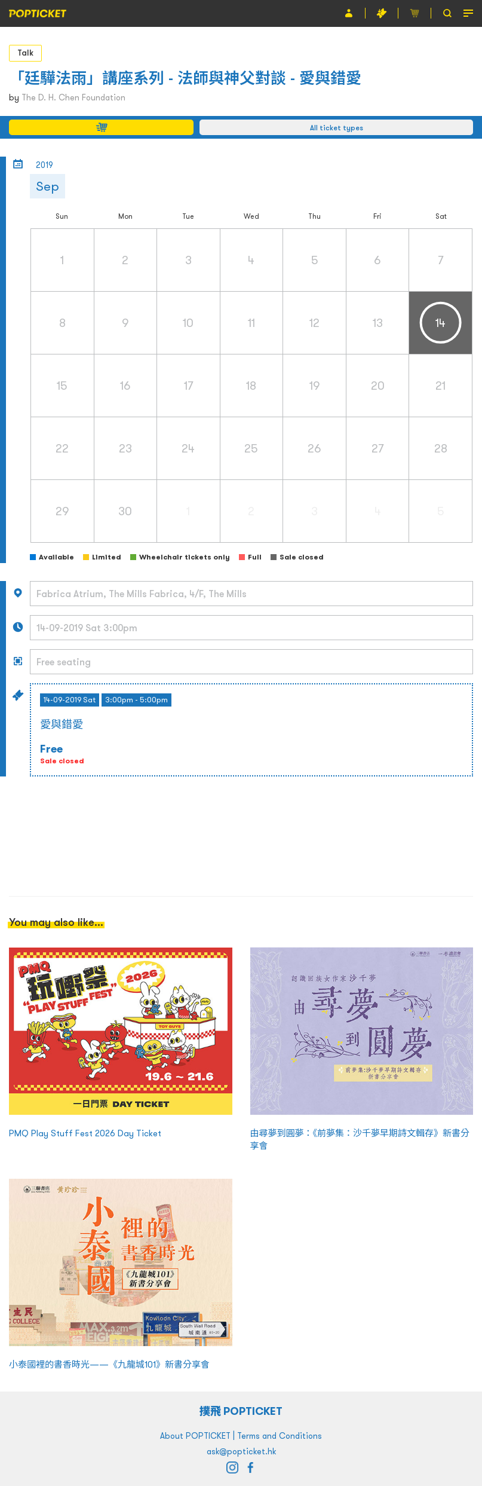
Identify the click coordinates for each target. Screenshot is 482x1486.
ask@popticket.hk (241, 1451)
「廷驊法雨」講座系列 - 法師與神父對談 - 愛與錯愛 (185, 78)
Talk (25, 52)
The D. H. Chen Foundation (73, 97)
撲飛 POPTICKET (241, 1411)
